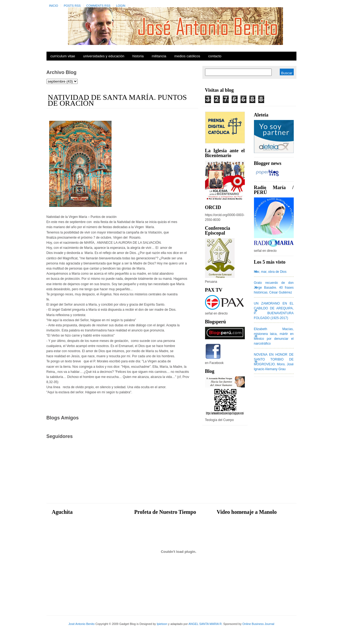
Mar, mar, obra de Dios (270, 272)
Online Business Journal (258, 623)
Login (120, 5)
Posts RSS (72, 5)
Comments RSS (98, 5)
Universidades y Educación (103, 56)
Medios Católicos (187, 56)
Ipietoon (162, 623)
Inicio (53, 5)
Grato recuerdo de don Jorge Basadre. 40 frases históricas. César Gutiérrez (274, 287)
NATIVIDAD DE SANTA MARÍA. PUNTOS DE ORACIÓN (117, 100)
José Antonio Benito (82, 623)
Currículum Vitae (63, 56)
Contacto (214, 56)
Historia (138, 56)
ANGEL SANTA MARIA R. (205, 623)
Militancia (159, 56)
